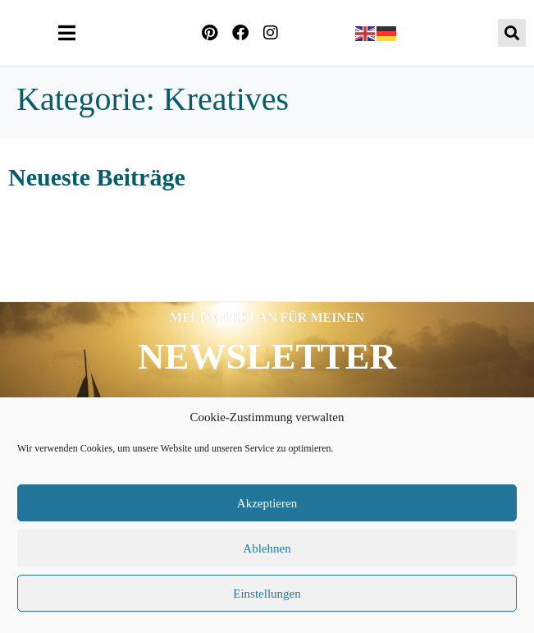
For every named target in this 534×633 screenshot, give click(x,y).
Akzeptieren (267, 503)
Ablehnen (266, 548)
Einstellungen (267, 593)
